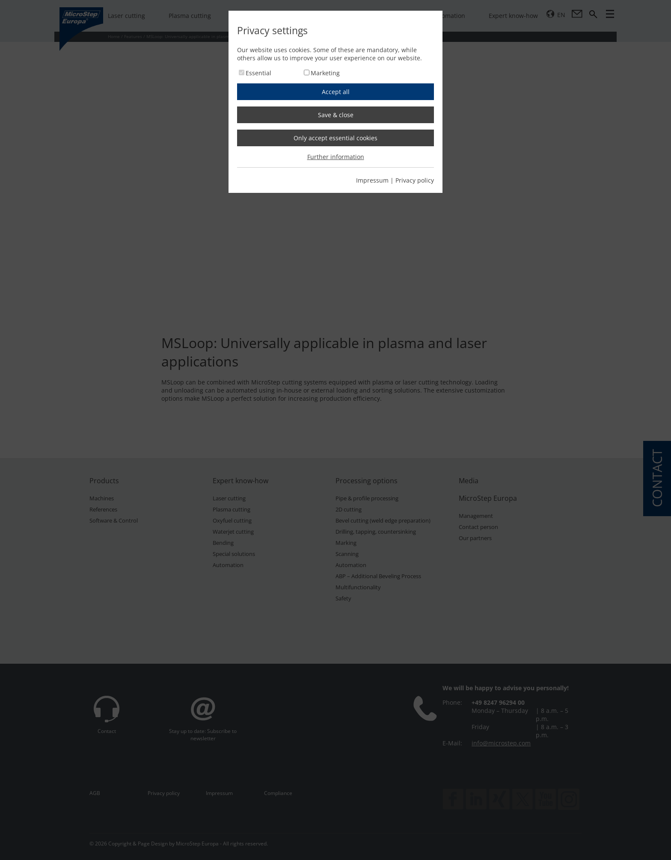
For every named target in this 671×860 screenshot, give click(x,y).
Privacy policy (414, 180)
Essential (258, 73)
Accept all (336, 92)
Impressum (372, 180)
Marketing (325, 73)
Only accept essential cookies (335, 138)
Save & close (335, 115)
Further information (335, 157)
